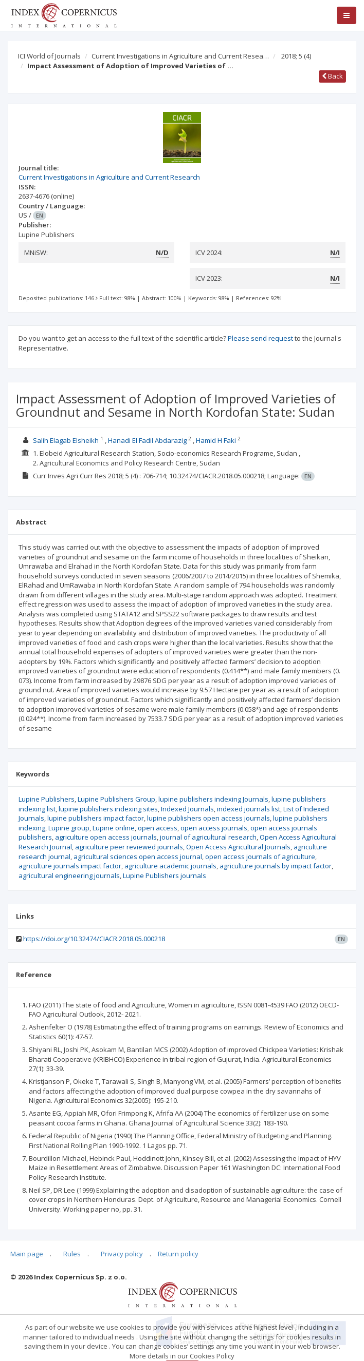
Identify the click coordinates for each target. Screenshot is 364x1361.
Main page (26, 1253)
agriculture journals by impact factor (276, 865)
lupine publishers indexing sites (108, 808)
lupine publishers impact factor (95, 818)
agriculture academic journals (170, 865)
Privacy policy (122, 1253)
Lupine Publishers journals (164, 875)
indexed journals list (248, 808)
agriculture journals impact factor (70, 865)
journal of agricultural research (208, 837)
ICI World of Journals (49, 56)
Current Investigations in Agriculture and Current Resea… (180, 56)
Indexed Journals (187, 808)
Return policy (178, 1253)
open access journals (213, 827)
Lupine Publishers (47, 799)
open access (157, 827)
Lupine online (114, 827)
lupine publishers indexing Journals (213, 799)
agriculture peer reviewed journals (129, 846)
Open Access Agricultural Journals (238, 846)
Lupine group (68, 827)
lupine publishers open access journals (208, 818)
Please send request (260, 338)
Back (332, 76)
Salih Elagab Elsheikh (66, 440)
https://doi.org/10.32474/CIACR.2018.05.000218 (94, 938)
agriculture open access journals (106, 837)
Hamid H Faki (216, 440)
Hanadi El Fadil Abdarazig (147, 440)
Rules (72, 1253)
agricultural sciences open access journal (138, 856)
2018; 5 (296, 56)
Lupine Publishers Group (116, 799)
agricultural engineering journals (69, 875)
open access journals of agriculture (260, 856)
